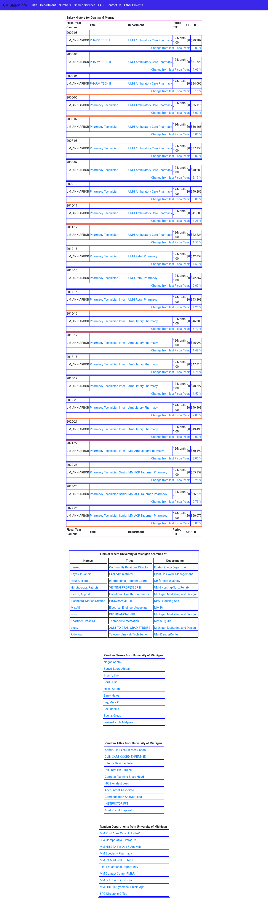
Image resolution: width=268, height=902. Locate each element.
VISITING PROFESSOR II (125, 587)
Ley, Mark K (111, 702)
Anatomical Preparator (120, 810)
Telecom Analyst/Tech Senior (128, 634)
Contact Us (114, 5)
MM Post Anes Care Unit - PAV (120, 833)
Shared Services (84, 5)
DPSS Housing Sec (166, 601)
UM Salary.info (15, 5)
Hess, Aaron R (113, 689)
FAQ (101, 5)
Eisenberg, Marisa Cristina (88, 601)
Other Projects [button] (134, 5)
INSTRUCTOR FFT (116, 803)
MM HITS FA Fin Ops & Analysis (120, 847)
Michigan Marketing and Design (175, 594)
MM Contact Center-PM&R (117, 873)
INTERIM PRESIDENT (119, 770)
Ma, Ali (75, 607)
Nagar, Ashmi (113, 662)
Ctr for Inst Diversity (167, 581)
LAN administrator (121, 574)
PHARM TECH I (100, 40)
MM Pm (159, 607)
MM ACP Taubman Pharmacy (147, 472)
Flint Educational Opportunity (119, 867)
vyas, (74, 614)
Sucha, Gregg (112, 715)
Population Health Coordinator (129, 594)
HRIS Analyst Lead (117, 783)
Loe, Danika (111, 709)
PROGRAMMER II (120, 601)
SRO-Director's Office (113, 893)
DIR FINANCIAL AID (122, 614)
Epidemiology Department (171, 567)
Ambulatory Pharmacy (143, 321)
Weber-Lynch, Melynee (118, 722)
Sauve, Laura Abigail (117, 668)
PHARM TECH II (100, 62)
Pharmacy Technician (104, 105)
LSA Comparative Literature (118, 840)
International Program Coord (128, 581)
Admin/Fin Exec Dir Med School (125, 750)
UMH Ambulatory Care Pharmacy (150, 40)
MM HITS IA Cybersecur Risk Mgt (122, 887)
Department (48, 5)
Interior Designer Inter (119, 763)
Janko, (75, 567)
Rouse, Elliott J (80, 581)
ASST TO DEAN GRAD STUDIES (129, 628)
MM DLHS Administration (116, 880)
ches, (74, 628)
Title (34, 5)
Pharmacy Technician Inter (107, 299)
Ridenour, (77, 634)
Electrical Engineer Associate (128, 607)
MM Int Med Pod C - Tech (116, 860)
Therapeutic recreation (124, 621)
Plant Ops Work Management (173, 574)
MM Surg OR (162, 621)
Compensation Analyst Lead (123, 797)
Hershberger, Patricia (84, 587)
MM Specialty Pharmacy (116, 853)
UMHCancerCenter (166, 634)
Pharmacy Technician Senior (108, 472)
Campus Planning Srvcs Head (124, 777)
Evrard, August (80, 594)
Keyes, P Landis (81, 574)
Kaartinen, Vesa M (83, 621)
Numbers (65, 5)
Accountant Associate (119, 790)
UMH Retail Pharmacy (142, 256)
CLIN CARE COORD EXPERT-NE (125, 756)
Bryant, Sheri (112, 675)
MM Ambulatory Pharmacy (146, 451)
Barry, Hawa (111, 695)
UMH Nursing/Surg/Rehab (171, 587)
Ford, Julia (110, 682)
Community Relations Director (129, 567)
